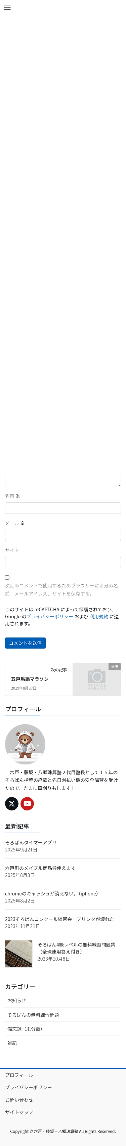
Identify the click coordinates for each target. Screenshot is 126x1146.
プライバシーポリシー (49, 616)
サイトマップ (19, 1112)
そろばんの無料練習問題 (33, 1014)
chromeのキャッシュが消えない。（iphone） (53, 893)
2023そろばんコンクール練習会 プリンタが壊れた (59, 919)
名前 (12, 495)
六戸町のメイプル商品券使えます (40, 868)
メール (15, 523)
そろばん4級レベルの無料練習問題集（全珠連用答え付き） (77, 948)
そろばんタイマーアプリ (30, 842)
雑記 (12, 1043)
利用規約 (98, 616)
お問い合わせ (19, 1099)
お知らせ (16, 1000)
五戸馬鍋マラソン (30, 678)
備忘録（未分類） (26, 1028)
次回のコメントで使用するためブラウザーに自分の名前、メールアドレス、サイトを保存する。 (61, 589)
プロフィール (19, 1074)
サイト (12, 550)
